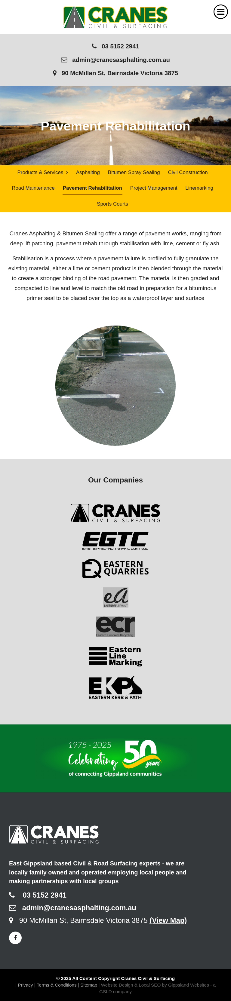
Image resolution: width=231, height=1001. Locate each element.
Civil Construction (188, 172)
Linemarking (199, 188)
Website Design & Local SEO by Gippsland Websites (155, 984)
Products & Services (42, 172)
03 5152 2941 (115, 46)
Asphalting (88, 172)
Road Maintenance (33, 188)
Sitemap (88, 984)
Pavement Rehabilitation (92, 188)
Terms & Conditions (57, 984)
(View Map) (168, 920)
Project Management (153, 188)
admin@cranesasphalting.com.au (115, 60)
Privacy (25, 984)
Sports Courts (112, 204)
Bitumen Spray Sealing (134, 172)
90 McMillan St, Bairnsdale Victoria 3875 (115, 73)
